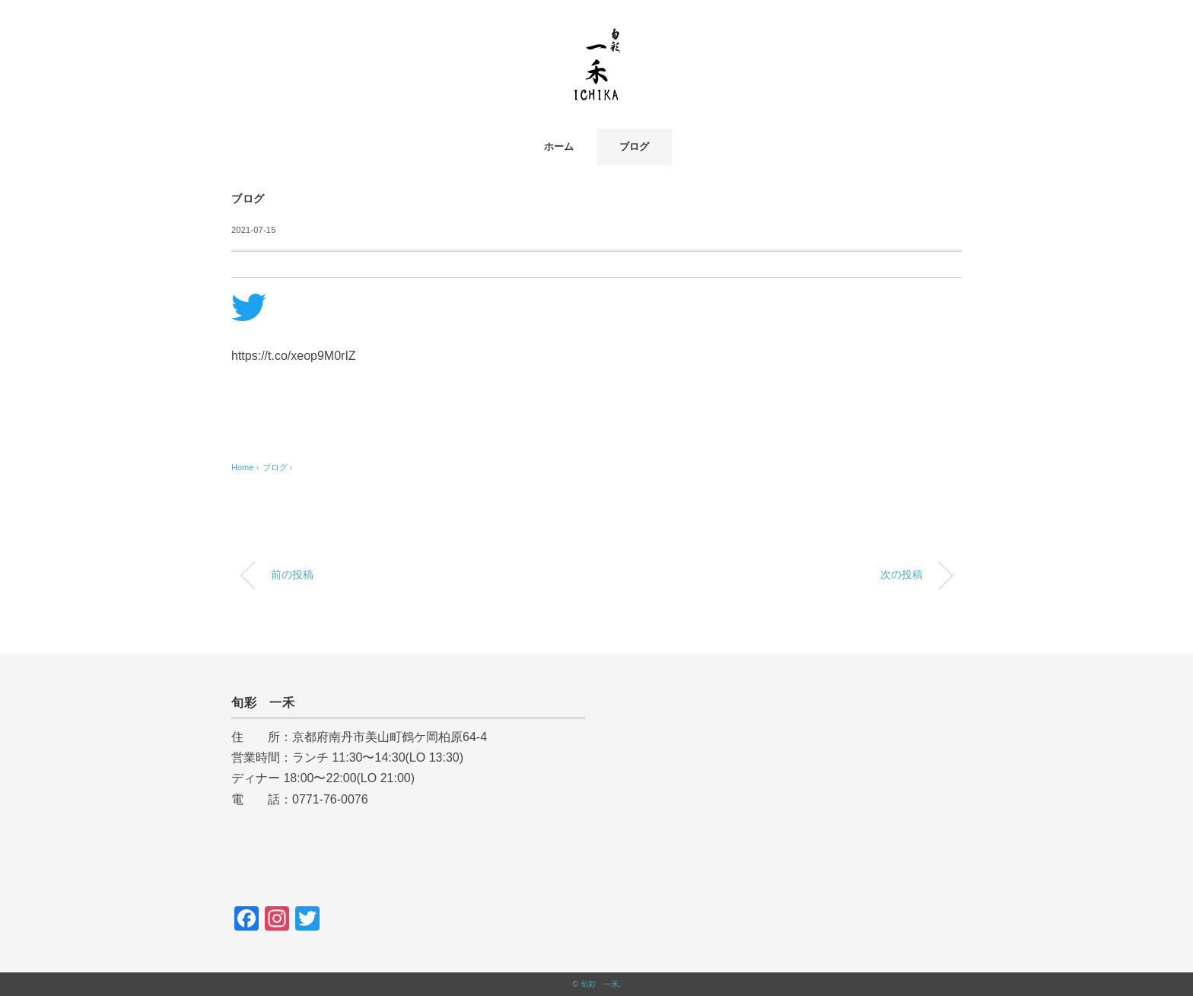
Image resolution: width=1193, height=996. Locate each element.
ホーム (559, 146)
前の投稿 (292, 574)
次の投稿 (901, 574)
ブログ (634, 146)
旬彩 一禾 (600, 984)
